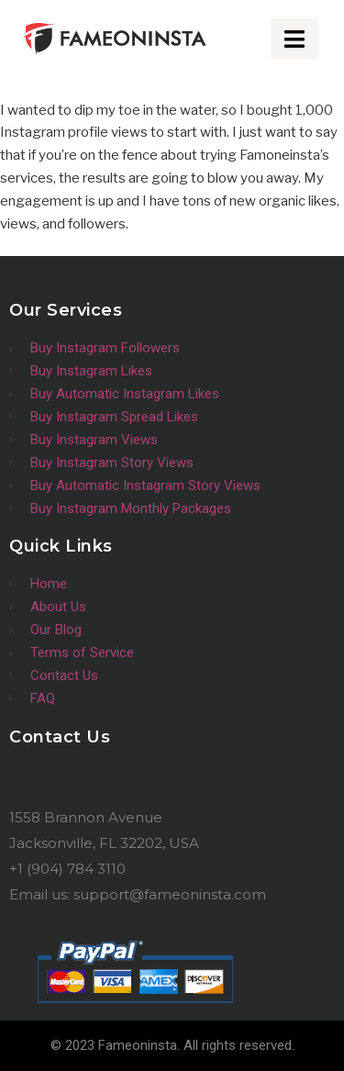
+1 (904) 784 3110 (67, 868)
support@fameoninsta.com (169, 894)
